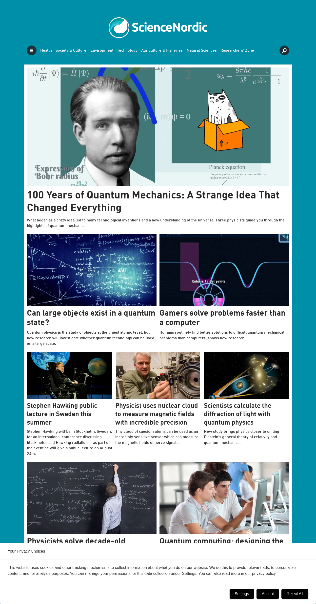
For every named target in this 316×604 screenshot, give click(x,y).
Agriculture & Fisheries (162, 51)
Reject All (295, 594)
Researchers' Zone (237, 51)
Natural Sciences (202, 51)
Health (46, 51)
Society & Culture (71, 51)
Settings (242, 594)
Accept (268, 594)
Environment (101, 51)
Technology (127, 51)
